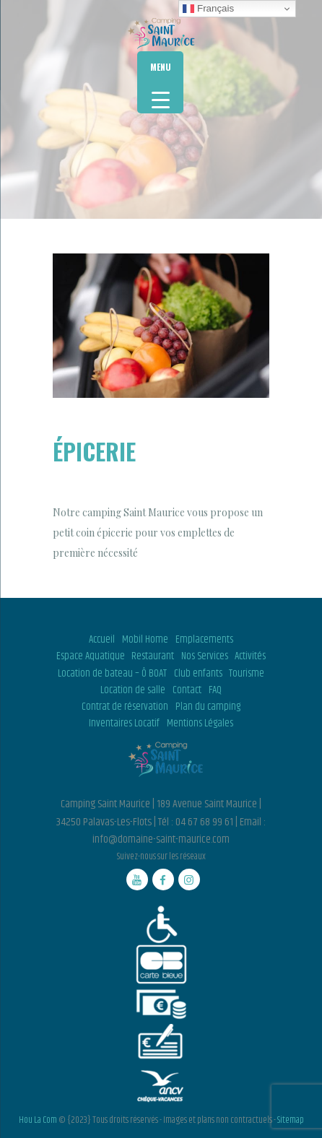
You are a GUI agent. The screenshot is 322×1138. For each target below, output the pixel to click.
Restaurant (152, 656)
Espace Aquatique (90, 656)
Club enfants (198, 674)
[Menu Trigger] (160, 82)
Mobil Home (145, 640)
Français (208, 8)
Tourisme (246, 674)
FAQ (215, 690)
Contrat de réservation (125, 707)
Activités (250, 656)
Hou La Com (38, 1120)
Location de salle (132, 690)
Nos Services (204, 656)
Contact (187, 690)
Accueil (102, 640)
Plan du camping (207, 707)
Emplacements (204, 640)
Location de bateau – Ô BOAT (112, 674)
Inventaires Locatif (124, 723)
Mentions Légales (200, 723)
